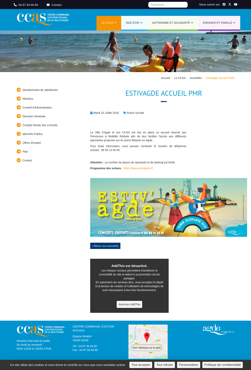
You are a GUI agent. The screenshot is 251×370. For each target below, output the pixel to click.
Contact (24, 160)
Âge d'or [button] (134, 22)
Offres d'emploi (29, 143)
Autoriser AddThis (129, 304)
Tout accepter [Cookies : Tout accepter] (140, 364)
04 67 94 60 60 (26, 4)
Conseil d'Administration (34, 107)
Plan (22, 151)
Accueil (165, 78)
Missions (25, 99)
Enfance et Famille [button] (219, 22)
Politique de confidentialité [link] (222, 364)
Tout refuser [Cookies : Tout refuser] (164, 364)
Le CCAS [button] (108, 22)
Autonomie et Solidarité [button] (172, 22)
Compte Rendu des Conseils (37, 125)
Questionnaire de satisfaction (37, 90)
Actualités (196, 78)
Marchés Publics (30, 134)
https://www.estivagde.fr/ (138, 168)
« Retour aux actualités (105, 246)
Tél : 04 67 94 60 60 (85, 346)
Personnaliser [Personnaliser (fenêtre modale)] (188, 364)
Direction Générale (31, 116)
